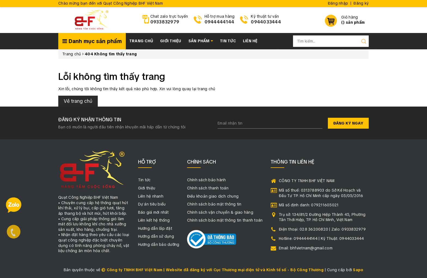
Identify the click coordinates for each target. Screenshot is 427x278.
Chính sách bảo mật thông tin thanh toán (225, 220)
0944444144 (219, 22)
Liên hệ (250, 40)
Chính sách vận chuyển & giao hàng (220, 212)
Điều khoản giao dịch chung (213, 196)
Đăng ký (361, 3)
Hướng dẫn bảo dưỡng (158, 244)
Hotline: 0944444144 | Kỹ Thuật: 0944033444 (321, 238)
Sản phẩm (200, 40)
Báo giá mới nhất (153, 212)
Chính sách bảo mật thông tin (214, 204)
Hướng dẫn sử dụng (156, 236)
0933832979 (164, 22)
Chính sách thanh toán (207, 188)
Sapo (358, 269)
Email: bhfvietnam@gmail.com (306, 248)
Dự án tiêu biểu (152, 204)
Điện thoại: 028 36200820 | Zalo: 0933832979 (322, 229)
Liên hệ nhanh (150, 196)
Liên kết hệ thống (154, 220)
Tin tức (228, 40)
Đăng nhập (338, 3)
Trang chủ (141, 40)
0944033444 (266, 22)
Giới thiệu (170, 40)
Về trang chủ (78, 101)
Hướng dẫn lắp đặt (155, 228)
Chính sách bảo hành (206, 179)
